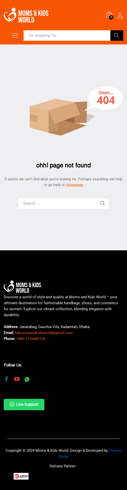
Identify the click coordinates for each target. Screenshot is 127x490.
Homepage (74, 185)
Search (116, 35)
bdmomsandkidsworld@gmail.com (44, 333)
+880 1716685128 (30, 339)
